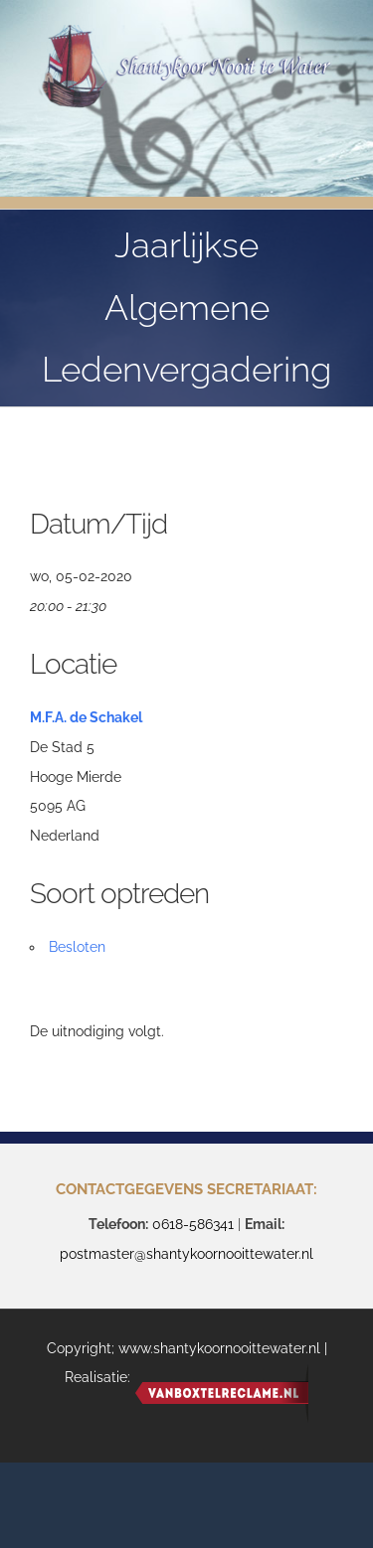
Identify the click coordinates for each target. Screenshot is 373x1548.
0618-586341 (193, 1224)
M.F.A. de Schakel (86, 717)
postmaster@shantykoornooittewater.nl (186, 1254)
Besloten (77, 947)
